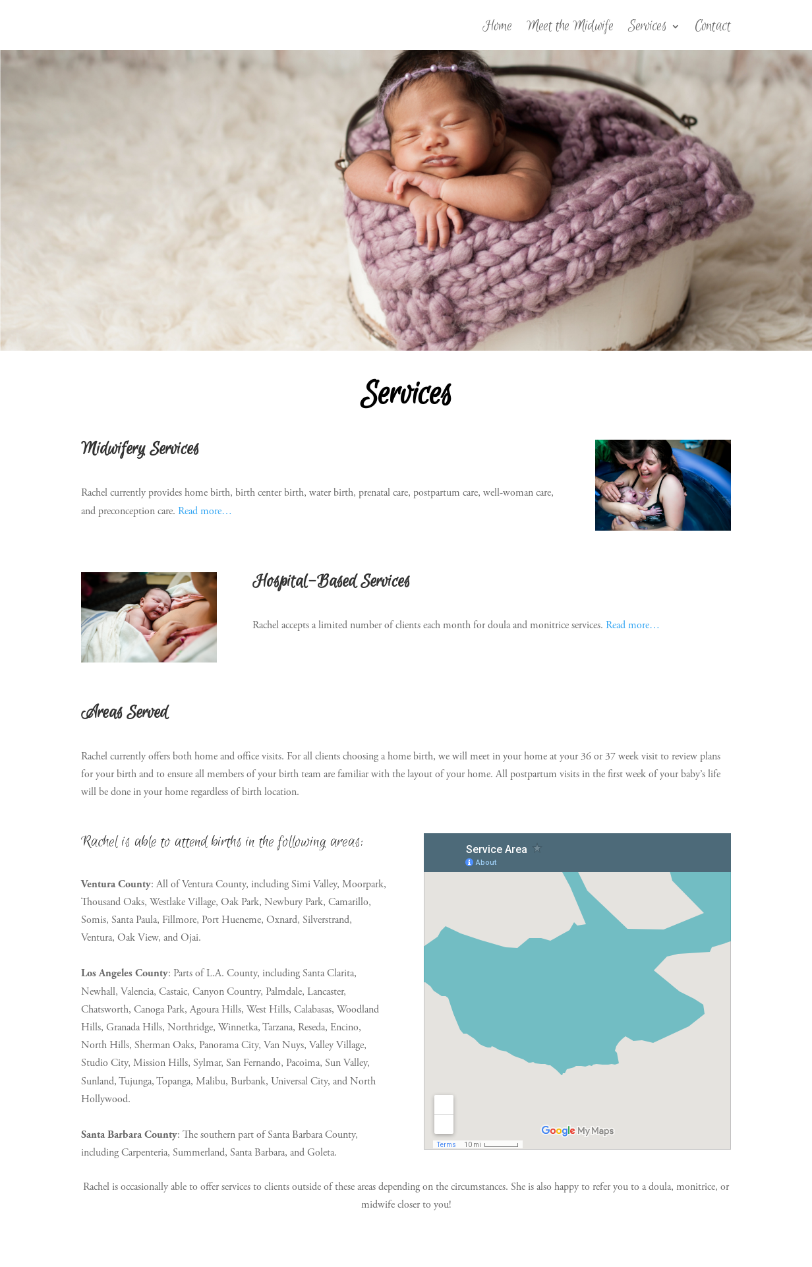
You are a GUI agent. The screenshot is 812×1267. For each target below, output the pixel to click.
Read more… (205, 511)
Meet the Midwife (570, 28)
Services (647, 28)
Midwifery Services (140, 449)
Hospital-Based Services (331, 581)
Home (497, 28)
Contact (713, 28)
